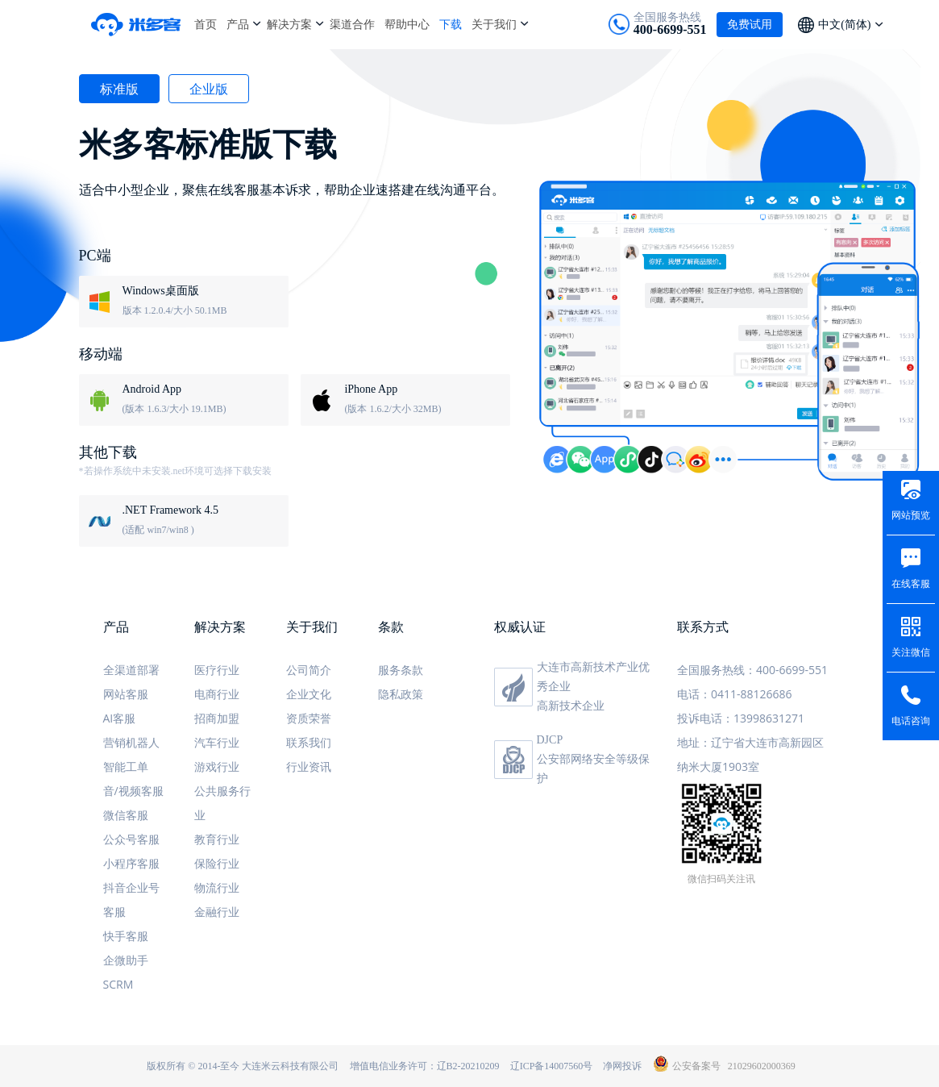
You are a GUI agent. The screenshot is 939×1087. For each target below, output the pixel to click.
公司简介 (308, 669)
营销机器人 (131, 742)
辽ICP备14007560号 (551, 1066)
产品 (237, 23)
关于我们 (494, 23)
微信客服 (125, 815)
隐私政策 (400, 694)
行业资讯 (308, 766)
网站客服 (125, 694)
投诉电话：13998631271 (740, 718)
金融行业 (216, 911)
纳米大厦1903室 (718, 766)
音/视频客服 (133, 790)
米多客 (142, 24)
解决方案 (289, 23)
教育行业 (216, 839)
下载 (450, 23)
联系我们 (308, 742)
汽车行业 (216, 742)
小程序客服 (131, 863)
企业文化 (308, 694)
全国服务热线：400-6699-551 (752, 669)
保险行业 (216, 863)
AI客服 (119, 718)
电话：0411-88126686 (734, 694)
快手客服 (125, 935)
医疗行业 (216, 669)
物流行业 (216, 887)
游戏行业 (216, 766)
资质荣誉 (308, 718)
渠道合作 (352, 23)
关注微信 (910, 652)
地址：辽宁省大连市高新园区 (750, 742)
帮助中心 (407, 23)
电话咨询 (910, 721)
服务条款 (400, 669)
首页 (205, 23)
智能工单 (125, 766)
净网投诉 (622, 1066)
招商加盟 (216, 718)
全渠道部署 (131, 669)
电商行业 (216, 694)
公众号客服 (131, 839)
